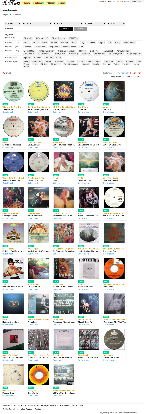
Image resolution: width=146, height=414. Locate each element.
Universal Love (84, 180)
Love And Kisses (35, 145)
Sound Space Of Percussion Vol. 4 (18, 358)
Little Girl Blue (34, 287)
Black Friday (33, 393)
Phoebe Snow (9, 393)
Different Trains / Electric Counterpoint (45, 358)
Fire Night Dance (10, 216)
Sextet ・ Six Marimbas (88, 358)
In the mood (108, 287)
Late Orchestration (111, 358)
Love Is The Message (12, 145)
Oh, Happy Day (109, 251)
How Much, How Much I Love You (67, 216)
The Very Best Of (60, 109)
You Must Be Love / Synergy (115, 216)
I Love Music (83, 109)
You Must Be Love (35, 216)
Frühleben (32, 322)
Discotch (107, 109)
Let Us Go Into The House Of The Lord (95, 251)
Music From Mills (85, 287)
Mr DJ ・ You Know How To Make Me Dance (22, 251)
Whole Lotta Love (35, 180)
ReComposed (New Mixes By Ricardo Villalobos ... (50, 109)
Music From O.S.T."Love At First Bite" (44, 251)
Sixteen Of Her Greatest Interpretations (70, 287)
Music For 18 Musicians (63, 358)
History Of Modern (11, 322)
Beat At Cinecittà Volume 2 (14, 287)
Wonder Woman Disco (12, 180)
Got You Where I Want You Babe (67, 145)
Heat (55, 180)
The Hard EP (8, 109)
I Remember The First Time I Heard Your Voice (123, 322)
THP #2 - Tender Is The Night (90, 216)
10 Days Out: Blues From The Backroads (71, 393)
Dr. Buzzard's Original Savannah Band (69, 251)
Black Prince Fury (86, 322)
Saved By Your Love (112, 145)
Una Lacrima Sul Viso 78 (88, 145)
